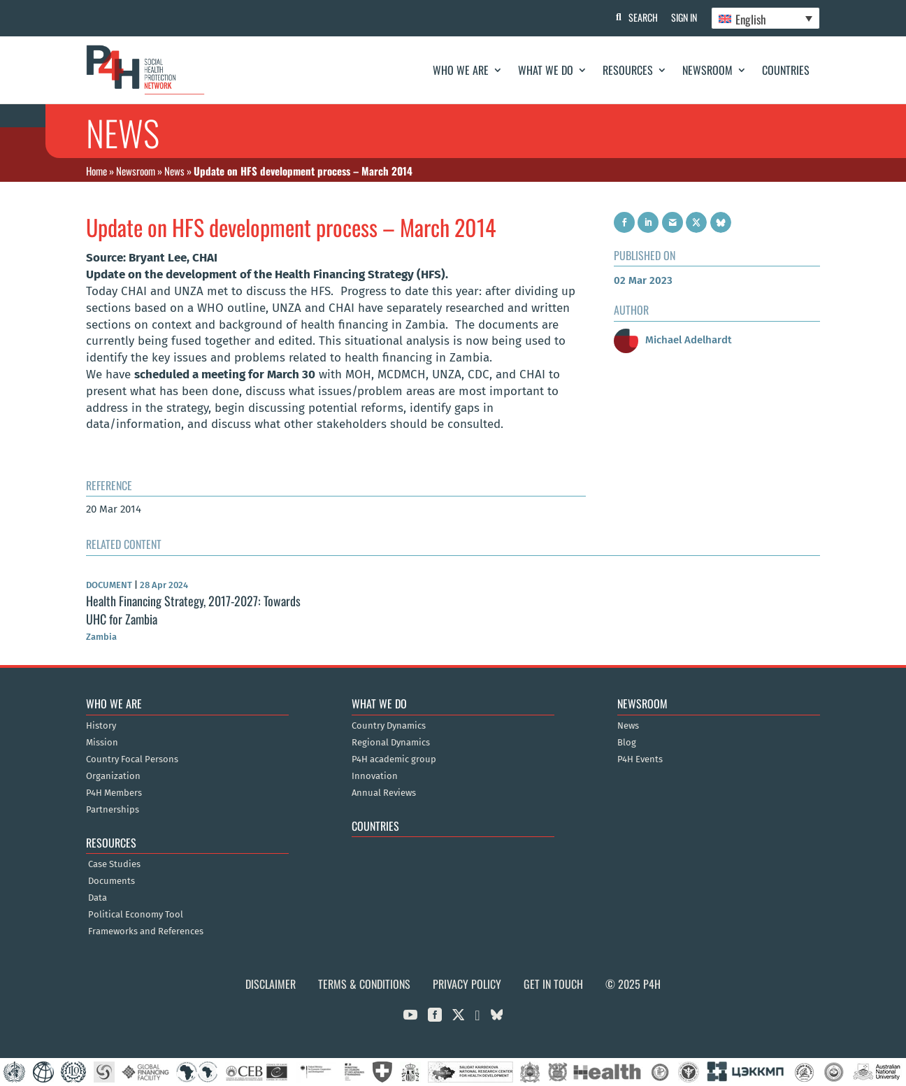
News (174, 170)
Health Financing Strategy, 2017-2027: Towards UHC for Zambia (193, 609)
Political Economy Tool (135, 915)
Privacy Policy (467, 984)
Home (96, 170)
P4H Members (114, 793)
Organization (113, 776)
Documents (111, 881)
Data (97, 898)
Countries (786, 70)
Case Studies (114, 864)
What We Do (545, 70)
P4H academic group (394, 759)
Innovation (375, 776)
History (101, 726)
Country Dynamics (389, 726)
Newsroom (707, 70)
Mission (102, 743)
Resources (628, 70)
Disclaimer (270, 984)
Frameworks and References (145, 931)
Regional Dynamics (391, 743)
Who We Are (461, 70)
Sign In (684, 17)
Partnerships (112, 810)
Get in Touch (553, 984)
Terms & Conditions (364, 984)
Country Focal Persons (132, 759)
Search (642, 17)
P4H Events (640, 759)
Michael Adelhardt (673, 340)
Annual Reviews (384, 793)
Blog (626, 743)
